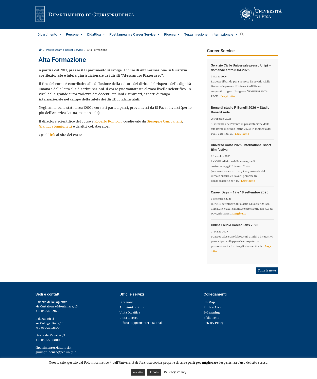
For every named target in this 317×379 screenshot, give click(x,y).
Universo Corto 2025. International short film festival (241, 147)
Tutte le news (267, 270)
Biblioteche (211, 318)
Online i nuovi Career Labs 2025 (234, 225)
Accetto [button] (138, 372)
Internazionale (224, 34)
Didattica (96, 34)
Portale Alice (212, 307)
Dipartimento (49, 34)
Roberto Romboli (108, 121)
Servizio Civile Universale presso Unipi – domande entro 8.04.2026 (241, 67)
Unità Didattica (129, 312)
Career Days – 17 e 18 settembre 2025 (239, 192)
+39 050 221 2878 (47, 311)
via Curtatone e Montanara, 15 (56, 306)
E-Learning (212, 312)
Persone (74, 34)
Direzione (126, 302)
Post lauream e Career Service (135, 34)
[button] (242, 34)
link (52, 135)
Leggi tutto (228, 96)
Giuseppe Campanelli (164, 121)
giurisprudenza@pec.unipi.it (55, 352)
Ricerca (172, 34)
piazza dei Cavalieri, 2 (50, 335)
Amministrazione (131, 307)
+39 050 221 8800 (47, 340)
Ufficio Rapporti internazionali (141, 323)
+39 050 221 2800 (47, 327)
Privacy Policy (214, 323)
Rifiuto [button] (154, 372)
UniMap (209, 302)
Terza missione (195, 34)
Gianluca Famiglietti (55, 126)
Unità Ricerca (128, 318)
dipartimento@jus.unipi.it (53, 347)
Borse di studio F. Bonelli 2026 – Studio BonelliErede (240, 110)
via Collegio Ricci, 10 (49, 323)
